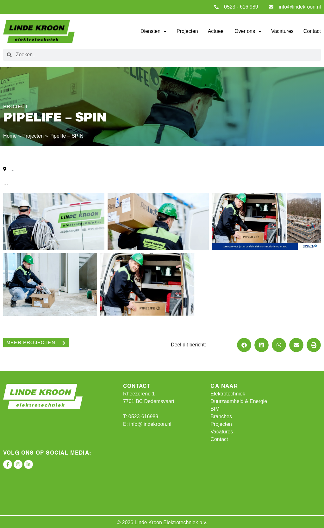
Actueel (216, 31)
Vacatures (282, 31)
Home (10, 136)
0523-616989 (143, 416)
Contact (312, 31)
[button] (244, 345)
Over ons (247, 31)
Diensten (153, 31)
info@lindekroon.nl (150, 424)
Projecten (187, 31)
